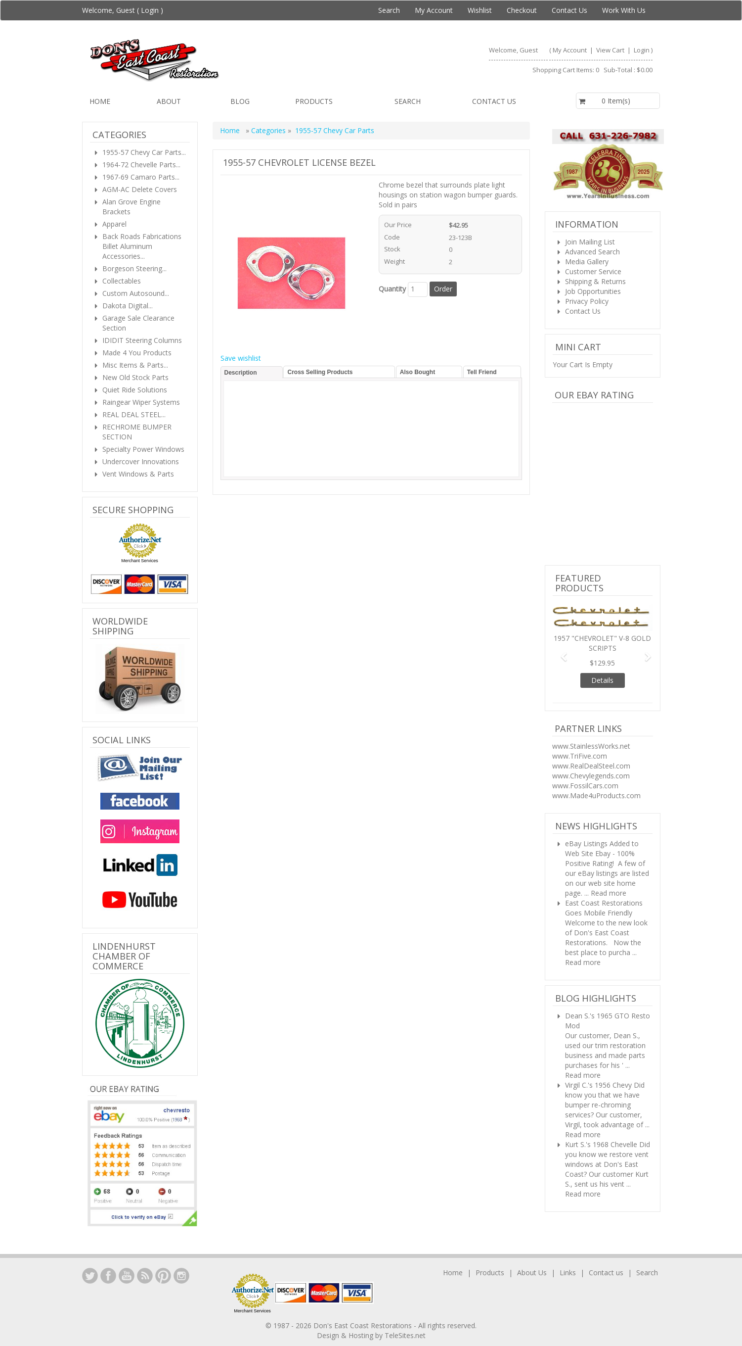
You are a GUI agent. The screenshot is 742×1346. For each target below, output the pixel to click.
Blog (240, 101)
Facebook (108, 1276)
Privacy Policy (587, 301)
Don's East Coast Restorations (363, 1325)
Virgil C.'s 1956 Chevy (598, 1085)
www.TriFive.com (579, 756)
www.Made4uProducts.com (596, 795)
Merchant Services (139, 560)
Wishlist (480, 10)
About (169, 101)
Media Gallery (587, 261)
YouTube (126, 1276)
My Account (434, 10)
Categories (269, 130)
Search (389, 10)
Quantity (392, 288)
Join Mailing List (590, 241)
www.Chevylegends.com (591, 775)
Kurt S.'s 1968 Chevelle (601, 1144)
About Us (532, 1272)
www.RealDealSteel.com (591, 765)
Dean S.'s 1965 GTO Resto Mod (607, 1020)
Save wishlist (240, 358)
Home (99, 101)
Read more (608, 893)
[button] (560, 652)
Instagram (181, 1276)
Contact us (494, 101)
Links (568, 1272)
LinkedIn (90, 1276)
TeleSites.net (405, 1335)
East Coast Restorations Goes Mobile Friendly (604, 907)
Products (314, 101)
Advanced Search (592, 251)
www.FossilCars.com (585, 785)
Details (602, 680)
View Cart (611, 50)
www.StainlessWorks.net (591, 746)
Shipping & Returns (595, 281)
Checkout (522, 10)
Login (150, 10)
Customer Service (593, 271)
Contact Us (569, 10)
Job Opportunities (593, 291)
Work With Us (624, 10)
